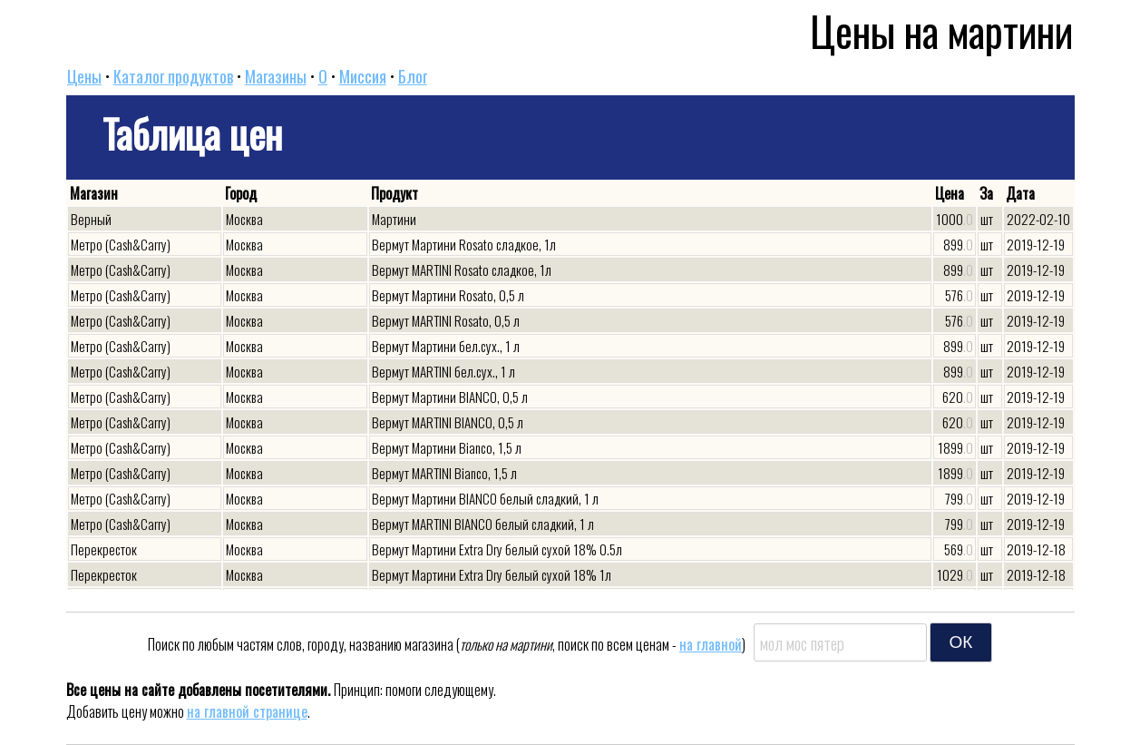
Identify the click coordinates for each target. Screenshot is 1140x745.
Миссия (362, 76)
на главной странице (247, 711)
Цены (84, 76)
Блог (412, 76)
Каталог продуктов (173, 76)
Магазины (276, 76)
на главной (710, 644)
